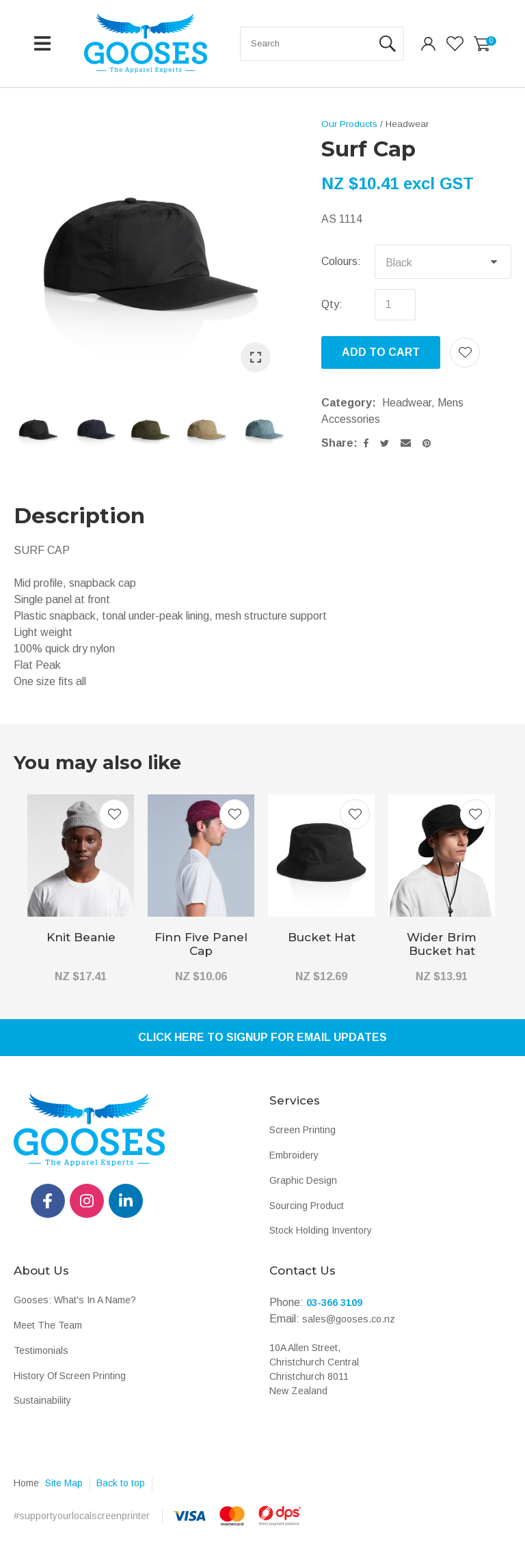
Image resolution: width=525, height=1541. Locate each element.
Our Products (349, 124)
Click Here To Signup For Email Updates (262, 1037)
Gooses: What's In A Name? (75, 1299)
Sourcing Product (306, 1205)
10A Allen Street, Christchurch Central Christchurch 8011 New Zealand (314, 1369)
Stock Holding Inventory (320, 1230)
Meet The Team (48, 1325)
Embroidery (294, 1155)
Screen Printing (302, 1129)
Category (346, 402)
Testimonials (41, 1350)
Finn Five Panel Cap (200, 944)
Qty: (331, 304)
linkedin (126, 1201)
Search (387, 44)
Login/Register (428, 44)
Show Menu (42, 43)
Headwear (407, 124)
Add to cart (381, 352)
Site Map (64, 1482)
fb (48, 1201)
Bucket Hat (321, 937)
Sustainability (42, 1400)
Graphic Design (303, 1180)
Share (337, 443)
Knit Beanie (81, 937)
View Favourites (454, 43)
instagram (87, 1201)
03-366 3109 (334, 1302)
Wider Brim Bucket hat (441, 944)
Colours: (341, 261)
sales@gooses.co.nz (348, 1319)
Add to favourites (114, 814)
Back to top (120, 1482)
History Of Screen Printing (70, 1375)
